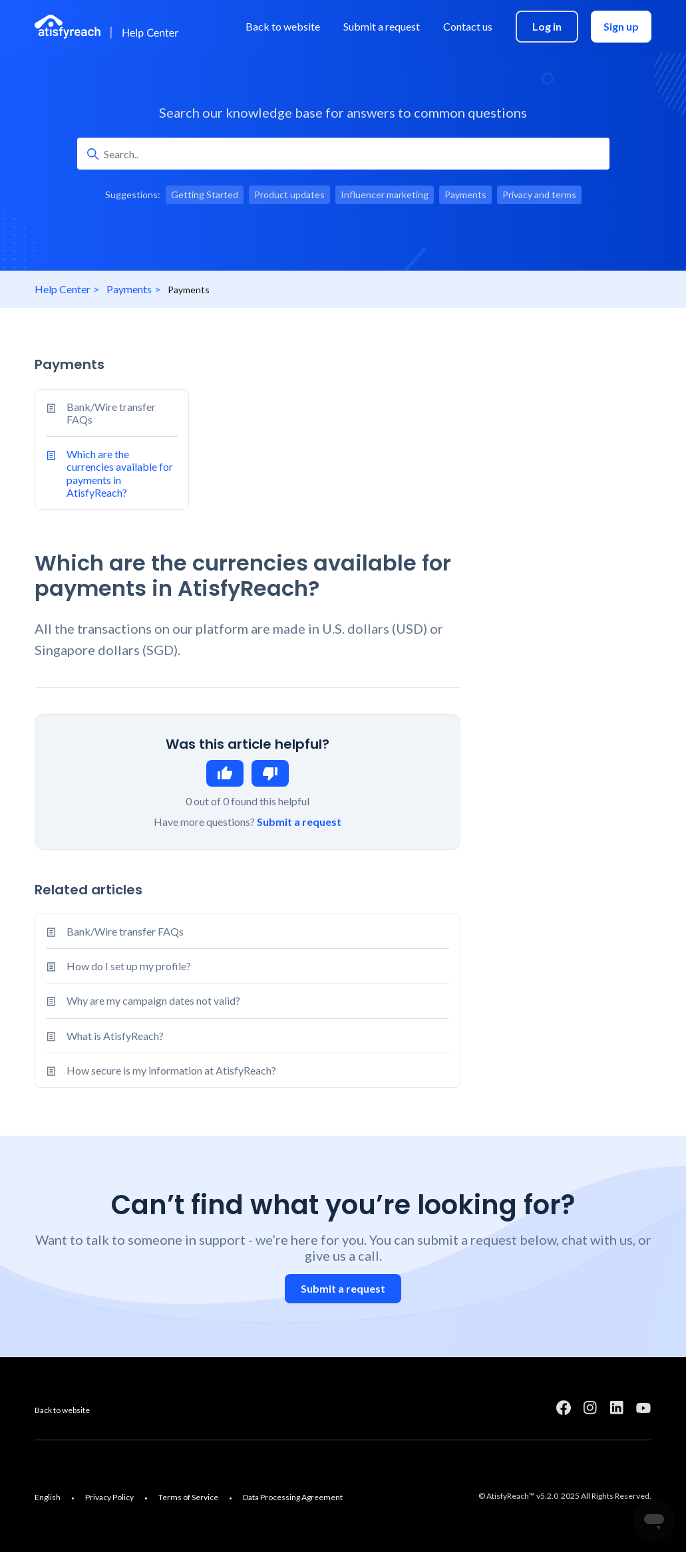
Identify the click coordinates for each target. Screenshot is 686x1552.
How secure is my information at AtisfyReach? (171, 1070)
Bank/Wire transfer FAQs (101, 413)
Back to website (62, 1410)
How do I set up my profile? (129, 966)
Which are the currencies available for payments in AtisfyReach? (109, 473)
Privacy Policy (109, 1497)
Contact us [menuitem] (467, 26)
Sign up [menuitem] (621, 26)
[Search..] (343, 154)
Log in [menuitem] (547, 26)
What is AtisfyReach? (115, 1035)
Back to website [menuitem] (283, 26)
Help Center (62, 289)
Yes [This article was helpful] (225, 773)
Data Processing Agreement (293, 1497)
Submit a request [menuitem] (381, 26)
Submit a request (299, 821)
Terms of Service (188, 1497)
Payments (129, 289)
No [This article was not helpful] (270, 773)
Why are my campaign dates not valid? (153, 1000)
